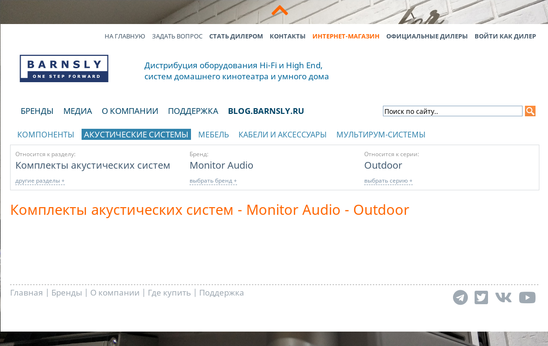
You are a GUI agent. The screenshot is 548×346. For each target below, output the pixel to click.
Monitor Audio (221, 165)
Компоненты (45, 134)
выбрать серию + (388, 180)
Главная (26, 292)
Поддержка (193, 110)
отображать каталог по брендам (478, 133)
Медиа (77, 110)
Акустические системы (136, 134)
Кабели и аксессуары (282, 134)
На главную (125, 36)
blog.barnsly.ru (266, 110)
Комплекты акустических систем (92, 165)
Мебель (213, 134)
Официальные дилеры (427, 36)
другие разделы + (40, 180)
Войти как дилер (505, 36)
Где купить (169, 292)
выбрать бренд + (213, 180)
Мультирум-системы (381, 134)
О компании (130, 110)
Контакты (288, 36)
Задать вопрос (177, 36)
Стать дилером (236, 36)
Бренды (37, 110)
